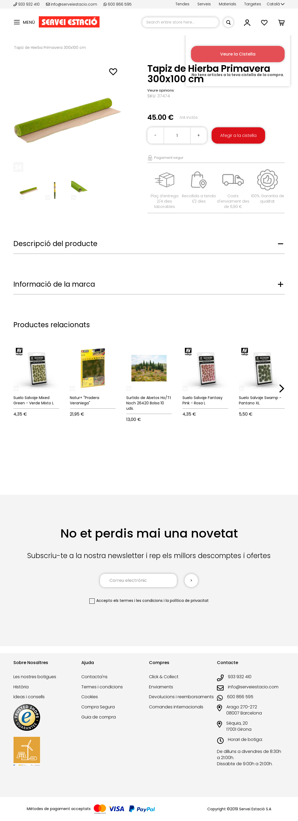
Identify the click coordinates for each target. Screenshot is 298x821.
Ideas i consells (29, 697)
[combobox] (180, 22)
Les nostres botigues (34, 677)
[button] (276, 4)
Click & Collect (163, 677)
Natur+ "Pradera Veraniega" (84, 400)
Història (21, 687)
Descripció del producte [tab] (55, 243)
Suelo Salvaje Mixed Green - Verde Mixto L (33, 400)
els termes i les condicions (138, 600)
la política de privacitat (187, 600)
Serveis (204, 4)
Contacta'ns (94, 677)
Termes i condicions (102, 687)
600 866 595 (118, 4)
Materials (227, 4)
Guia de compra (98, 717)
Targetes (252, 4)
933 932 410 (27, 4)
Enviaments (161, 687)
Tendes (182, 4)
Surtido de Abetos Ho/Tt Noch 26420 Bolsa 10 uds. (148, 403)
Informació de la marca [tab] (54, 284)
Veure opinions (160, 90)
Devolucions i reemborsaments (181, 697)
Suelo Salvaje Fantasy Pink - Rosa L (202, 400)
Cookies (89, 697)
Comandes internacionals (176, 707)
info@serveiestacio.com (71, 4)
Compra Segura (98, 707)
